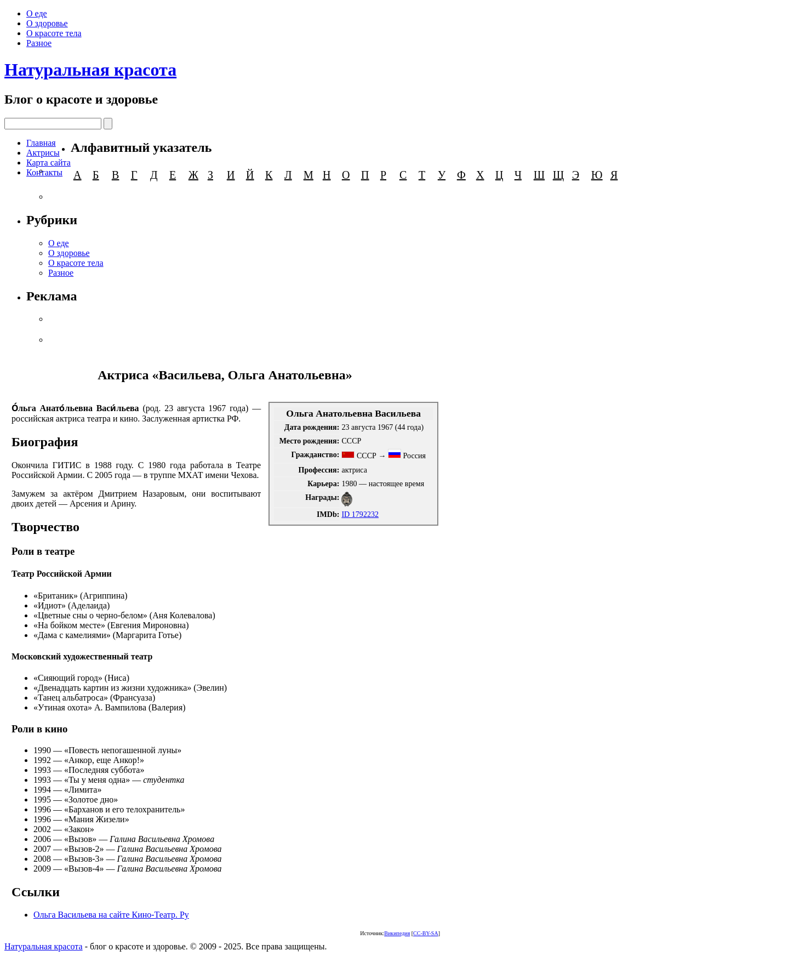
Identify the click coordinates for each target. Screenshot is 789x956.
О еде (36, 13)
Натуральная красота (90, 69)
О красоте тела (54, 33)
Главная (41, 142)
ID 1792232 (360, 514)
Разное (39, 43)
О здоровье (47, 23)
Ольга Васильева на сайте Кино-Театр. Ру (111, 914)
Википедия (397, 933)
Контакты (44, 172)
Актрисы (43, 152)
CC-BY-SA (425, 933)
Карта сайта (48, 162)
